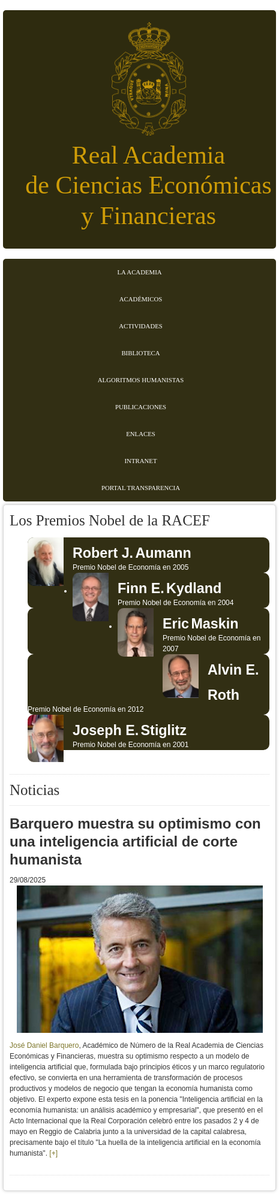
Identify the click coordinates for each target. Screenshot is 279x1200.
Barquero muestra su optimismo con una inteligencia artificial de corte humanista (135, 841)
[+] (53, 1153)
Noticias (34, 790)
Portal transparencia (140, 487)
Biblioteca (140, 352)
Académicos (140, 299)
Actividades (141, 326)
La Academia (139, 272)
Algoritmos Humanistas (141, 379)
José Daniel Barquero (44, 1045)
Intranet (141, 460)
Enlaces (140, 433)
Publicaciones (140, 406)
